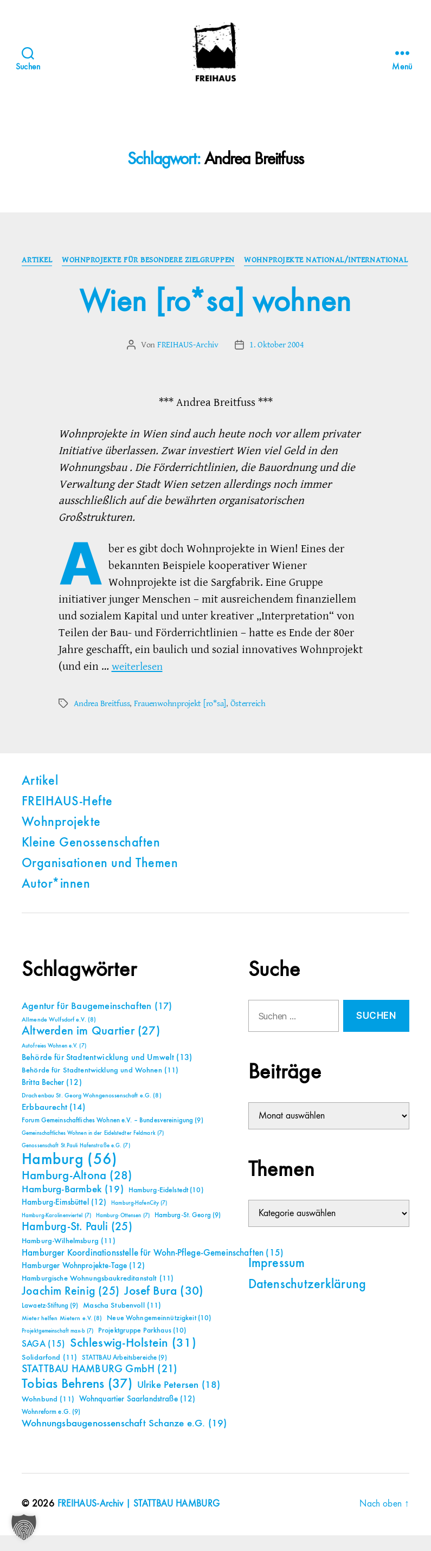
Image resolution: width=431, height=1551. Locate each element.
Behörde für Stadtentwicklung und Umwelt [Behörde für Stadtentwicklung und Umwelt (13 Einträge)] (107, 1074)
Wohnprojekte (61, 838)
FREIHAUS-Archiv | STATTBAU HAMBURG (140, 1520)
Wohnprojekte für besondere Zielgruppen (236, 261)
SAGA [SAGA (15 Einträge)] (44, 1360)
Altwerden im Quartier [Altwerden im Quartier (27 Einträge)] (91, 1048)
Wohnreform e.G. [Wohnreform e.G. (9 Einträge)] (51, 1428)
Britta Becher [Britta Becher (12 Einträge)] (52, 1099)
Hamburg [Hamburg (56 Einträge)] (70, 1176)
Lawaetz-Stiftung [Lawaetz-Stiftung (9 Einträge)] (50, 1322)
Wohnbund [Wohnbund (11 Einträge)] (48, 1415)
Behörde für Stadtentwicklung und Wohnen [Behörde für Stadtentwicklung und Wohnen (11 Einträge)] (100, 1086)
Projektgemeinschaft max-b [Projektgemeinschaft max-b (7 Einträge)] (57, 1347)
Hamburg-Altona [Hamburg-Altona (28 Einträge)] (77, 1192)
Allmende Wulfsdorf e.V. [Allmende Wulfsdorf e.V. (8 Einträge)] (59, 1036)
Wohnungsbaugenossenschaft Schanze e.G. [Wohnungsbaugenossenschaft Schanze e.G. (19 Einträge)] (124, 1439)
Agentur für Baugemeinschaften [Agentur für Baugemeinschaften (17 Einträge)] (97, 1022)
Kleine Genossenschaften (91, 859)
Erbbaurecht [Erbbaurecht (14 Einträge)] (53, 1123)
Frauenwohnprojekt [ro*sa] (180, 719)
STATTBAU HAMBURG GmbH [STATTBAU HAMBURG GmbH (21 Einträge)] (99, 1385)
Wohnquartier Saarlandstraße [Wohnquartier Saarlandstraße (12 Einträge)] (137, 1415)
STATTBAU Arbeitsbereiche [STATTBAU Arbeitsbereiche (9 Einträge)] (124, 1374)
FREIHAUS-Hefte (67, 818)
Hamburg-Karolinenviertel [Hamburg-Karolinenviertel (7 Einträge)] (56, 1232)
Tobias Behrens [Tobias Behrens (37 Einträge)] (77, 1400)
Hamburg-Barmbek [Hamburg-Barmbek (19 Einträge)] (73, 1205)
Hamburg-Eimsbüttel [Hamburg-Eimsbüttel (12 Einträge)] (64, 1218)
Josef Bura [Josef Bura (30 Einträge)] (164, 1307)
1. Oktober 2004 (276, 361)
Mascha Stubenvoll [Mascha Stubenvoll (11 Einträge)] (122, 1322)
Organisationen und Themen (100, 880)
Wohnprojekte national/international (215, 277)
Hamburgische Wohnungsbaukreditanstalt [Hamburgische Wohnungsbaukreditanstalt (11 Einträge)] (97, 1294)
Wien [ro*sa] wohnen (215, 318)
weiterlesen (139, 682)
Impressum (276, 1280)
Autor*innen (56, 900)
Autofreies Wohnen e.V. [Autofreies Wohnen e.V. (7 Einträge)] (54, 1062)
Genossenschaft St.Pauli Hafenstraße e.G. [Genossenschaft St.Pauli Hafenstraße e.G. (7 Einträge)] (76, 1162)
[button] (24, 1527)
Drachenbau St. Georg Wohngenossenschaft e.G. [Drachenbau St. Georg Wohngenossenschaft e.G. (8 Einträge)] (92, 1112)
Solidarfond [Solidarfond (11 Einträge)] (49, 1374)
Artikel (123, 261)
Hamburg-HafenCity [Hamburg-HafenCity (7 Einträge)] (139, 1219)
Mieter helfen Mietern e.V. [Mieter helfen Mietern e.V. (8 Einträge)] (62, 1335)
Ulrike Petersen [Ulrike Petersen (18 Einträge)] (179, 1401)
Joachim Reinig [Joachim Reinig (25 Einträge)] (70, 1308)
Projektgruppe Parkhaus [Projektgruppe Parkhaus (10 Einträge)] (142, 1346)
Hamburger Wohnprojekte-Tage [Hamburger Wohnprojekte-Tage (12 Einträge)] (83, 1282)
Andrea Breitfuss (102, 719)
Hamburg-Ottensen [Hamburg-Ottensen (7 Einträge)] (123, 1232)
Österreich (247, 719)
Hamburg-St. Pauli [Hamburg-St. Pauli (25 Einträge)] (77, 1243)
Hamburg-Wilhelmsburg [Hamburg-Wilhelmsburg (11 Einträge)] (68, 1257)
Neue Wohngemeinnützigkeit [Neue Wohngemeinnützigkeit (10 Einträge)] (159, 1334)
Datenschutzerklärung (307, 1301)
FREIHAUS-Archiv (187, 361)
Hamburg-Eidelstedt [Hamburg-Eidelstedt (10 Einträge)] (165, 1206)
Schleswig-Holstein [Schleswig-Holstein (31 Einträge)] (133, 1359)
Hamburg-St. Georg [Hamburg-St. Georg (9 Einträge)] (188, 1231)
